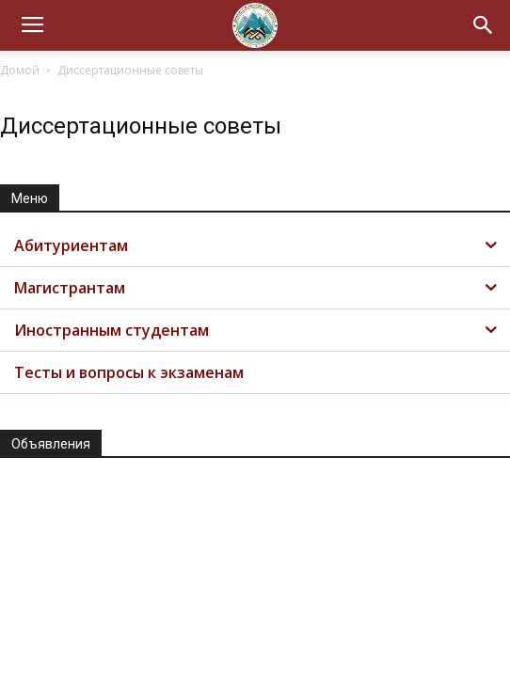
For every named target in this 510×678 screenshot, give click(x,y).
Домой (20, 70)
